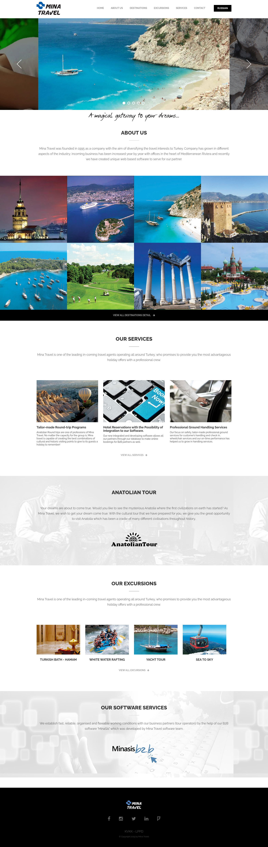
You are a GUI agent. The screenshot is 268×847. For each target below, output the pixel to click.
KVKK (129, 831)
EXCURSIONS (161, 8)
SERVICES (181, 8)
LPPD (139, 831)
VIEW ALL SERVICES (134, 455)
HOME (100, 8)
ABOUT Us (117, 8)
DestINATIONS (138, 8)
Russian (222, 8)
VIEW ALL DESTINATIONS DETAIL (134, 315)
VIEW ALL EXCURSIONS (134, 670)
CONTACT (199, 8)
